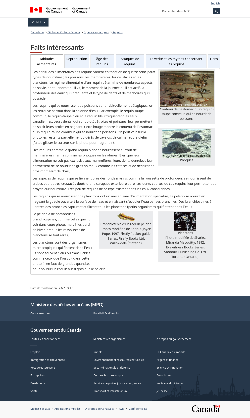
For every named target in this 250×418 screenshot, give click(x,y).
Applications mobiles (67, 409)
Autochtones (165, 375)
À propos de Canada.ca (99, 409)
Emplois (35, 352)
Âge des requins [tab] (102, 61)
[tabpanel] (125, 171)
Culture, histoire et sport (109, 375)
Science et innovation (170, 367)
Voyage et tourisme (42, 367)
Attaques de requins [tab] (130, 61)
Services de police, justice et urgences (117, 383)
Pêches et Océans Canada (64, 32)
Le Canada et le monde (171, 352)
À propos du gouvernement (173, 339)
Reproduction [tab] (76, 59)
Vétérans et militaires (170, 383)
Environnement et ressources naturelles (119, 360)
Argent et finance (167, 360)
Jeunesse (162, 391)
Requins (117, 32)
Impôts (98, 352)
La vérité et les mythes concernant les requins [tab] (176, 61)
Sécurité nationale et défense (112, 367)
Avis (121, 409)
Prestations (37, 383)
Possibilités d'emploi (106, 313)
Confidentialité (138, 409)
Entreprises (37, 375)
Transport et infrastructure (111, 391)
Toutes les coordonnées (45, 339)
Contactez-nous (40, 313)
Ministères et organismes (109, 339)
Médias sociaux (40, 409)
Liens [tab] (214, 59)
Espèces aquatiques (96, 32)
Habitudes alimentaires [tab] (46, 61)
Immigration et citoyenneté (47, 360)
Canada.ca (37, 32)
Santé (34, 391)
